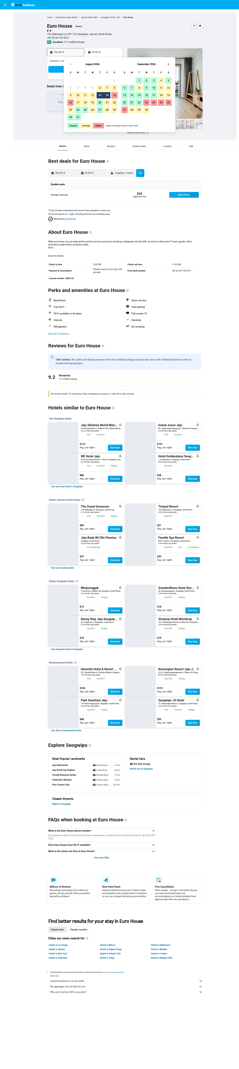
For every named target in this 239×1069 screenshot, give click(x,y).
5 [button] (92, 87)
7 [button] (107, 87)
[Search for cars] (5, 27)
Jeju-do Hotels (87, 17)
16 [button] (70, 102)
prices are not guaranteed (113, 972)
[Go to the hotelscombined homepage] (23, 4)
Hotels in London (159, 953)
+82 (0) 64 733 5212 (58, 37)
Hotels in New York (58, 953)
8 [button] (114, 87)
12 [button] (92, 95)
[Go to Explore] (5, 40)
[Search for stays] (5, 20)
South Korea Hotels (63, 17)
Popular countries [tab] (78, 929)
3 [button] (77, 87)
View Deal (115, 447)
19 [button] (92, 102)
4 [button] (85, 87)
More (50, 247)
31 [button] (78, 117)
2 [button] (70, 87)
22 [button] (114, 102)
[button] (5, 4)
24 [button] (78, 109)
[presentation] (147, 132)
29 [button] (114, 109)
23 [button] (70, 109)
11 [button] (85, 95)
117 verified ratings (74, 42)
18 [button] (85, 102)
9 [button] (70, 95)
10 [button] (78, 95)
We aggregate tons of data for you (126, 986)
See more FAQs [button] (102, 857)
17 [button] (78, 102)
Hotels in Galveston (58, 958)
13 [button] (99, 95)
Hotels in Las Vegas (58, 945)
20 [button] (99, 102)
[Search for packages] (5, 33)
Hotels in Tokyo (107, 958)
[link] (67, 486)
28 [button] (107, 109)
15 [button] (114, 95)
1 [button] (114, 80)
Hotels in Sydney (57, 949)
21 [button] (107, 102)
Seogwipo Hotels (108, 17)
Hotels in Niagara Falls (161, 958)
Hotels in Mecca (107, 945)
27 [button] (99, 109)
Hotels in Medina (159, 949)
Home (49, 17)
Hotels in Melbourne (160, 945)
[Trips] (5, 48)
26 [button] (92, 109)
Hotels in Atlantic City (110, 953)
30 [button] (70, 117)
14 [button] (107, 95)
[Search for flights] (5, 14)
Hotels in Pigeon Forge (111, 949)
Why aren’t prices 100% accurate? (126, 992)
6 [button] (99, 87)
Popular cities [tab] (57, 929)
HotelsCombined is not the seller (126, 981)
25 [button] (85, 109)
